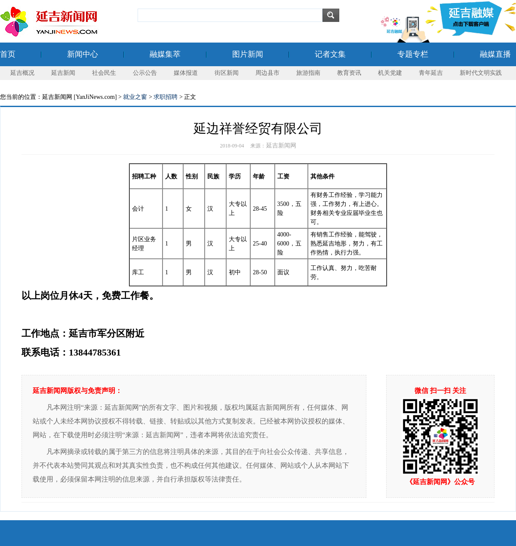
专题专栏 (412, 54)
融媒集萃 (165, 54)
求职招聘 (166, 97)
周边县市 (267, 73)
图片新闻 (247, 54)
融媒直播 (495, 54)
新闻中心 (82, 54)
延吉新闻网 (281, 145)
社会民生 (104, 73)
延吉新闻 (63, 73)
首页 (7, 54)
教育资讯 (349, 73)
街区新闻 (227, 73)
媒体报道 (186, 73)
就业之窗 (135, 97)
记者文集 (330, 54)
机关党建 (390, 73)
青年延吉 (431, 73)
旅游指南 (308, 73)
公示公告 (145, 73)
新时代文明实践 (481, 73)
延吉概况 (22, 73)
